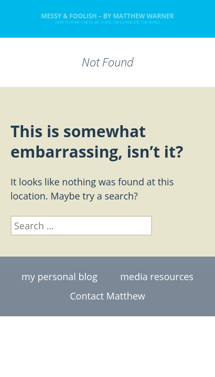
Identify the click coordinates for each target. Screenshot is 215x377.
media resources (157, 276)
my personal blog (60, 276)
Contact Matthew (107, 296)
